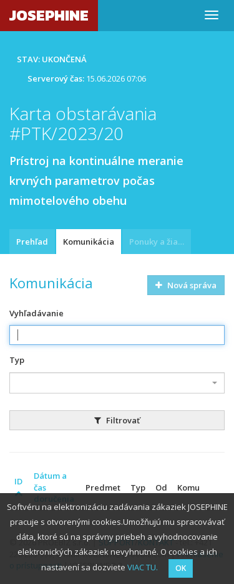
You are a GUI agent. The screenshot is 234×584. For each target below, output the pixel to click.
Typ (16, 359)
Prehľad (32, 241)
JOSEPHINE (49, 15)
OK (180, 568)
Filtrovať (117, 420)
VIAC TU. (142, 567)
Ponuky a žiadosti (160, 241)
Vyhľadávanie (36, 313)
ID (18, 486)
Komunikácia (88, 241)
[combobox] (117, 382)
